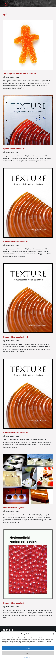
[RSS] (12, 630)
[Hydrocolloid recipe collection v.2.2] (28, 203)
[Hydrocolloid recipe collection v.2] (28, 394)
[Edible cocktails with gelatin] (28, 479)
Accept (28, 648)
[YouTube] (9, 630)
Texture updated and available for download (19, 73)
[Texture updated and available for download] (28, 45)
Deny (28, 653)
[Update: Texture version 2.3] (28, 120)
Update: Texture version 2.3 (13, 149)
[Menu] (52, 4)
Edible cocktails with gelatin (13, 508)
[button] (53, 634)
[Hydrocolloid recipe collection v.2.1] (28, 298)
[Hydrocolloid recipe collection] (28, 564)
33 (18, 511)
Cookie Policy (27, 657)
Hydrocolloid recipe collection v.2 (15, 432)
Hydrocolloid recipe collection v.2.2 (16, 242)
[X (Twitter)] (4, 630)
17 (18, 77)
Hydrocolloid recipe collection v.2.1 (16, 337)
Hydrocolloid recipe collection (14, 603)
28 (18, 606)
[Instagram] (7, 630)
